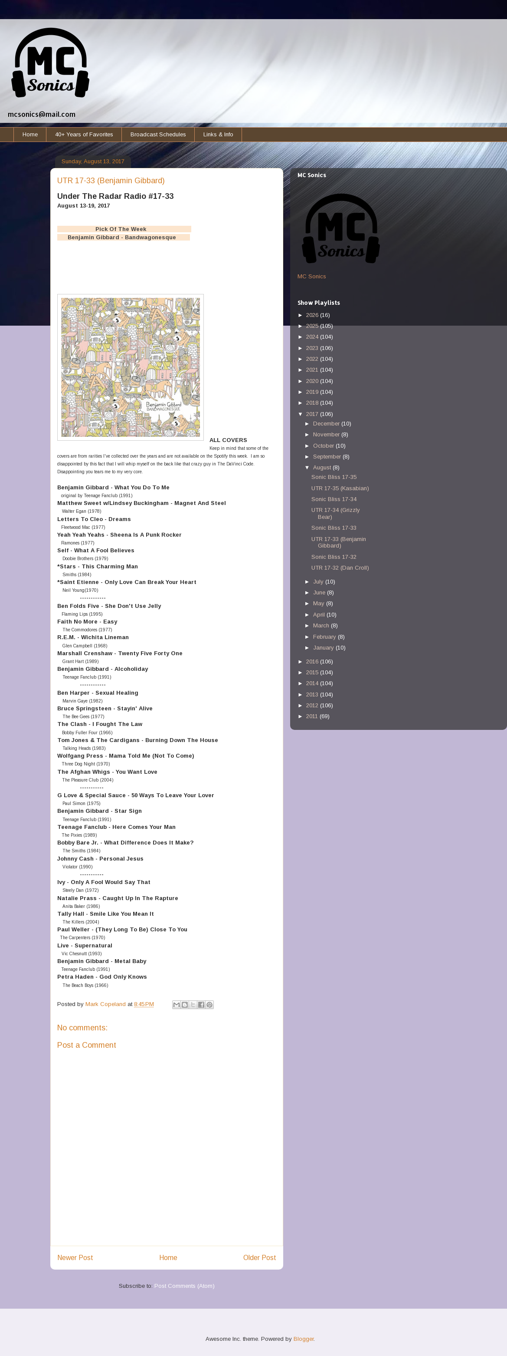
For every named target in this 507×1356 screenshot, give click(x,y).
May (319, 603)
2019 (313, 392)
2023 (313, 348)
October (324, 445)
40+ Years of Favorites (84, 134)
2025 (313, 326)
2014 (313, 683)
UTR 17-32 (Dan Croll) (340, 567)
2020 (313, 381)
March (322, 625)
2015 (313, 672)
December (327, 423)
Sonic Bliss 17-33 (334, 528)
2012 (313, 705)
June (320, 592)
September (328, 456)
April (320, 614)
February (325, 636)
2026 (313, 315)
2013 (313, 694)
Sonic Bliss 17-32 (334, 557)
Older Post (259, 1257)
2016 (313, 661)
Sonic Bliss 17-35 (334, 477)
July (319, 581)
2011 (313, 716)
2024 (313, 336)
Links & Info (218, 134)
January (324, 647)
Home (30, 134)
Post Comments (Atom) (184, 1286)
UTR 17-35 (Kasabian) (340, 488)
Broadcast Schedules (158, 134)
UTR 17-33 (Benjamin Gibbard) (338, 542)
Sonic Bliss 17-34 (334, 499)
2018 (313, 402)
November (327, 434)
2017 (313, 414)
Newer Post (75, 1257)
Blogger (304, 1339)
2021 (313, 369)
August (323, 467)
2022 (313, 359)
